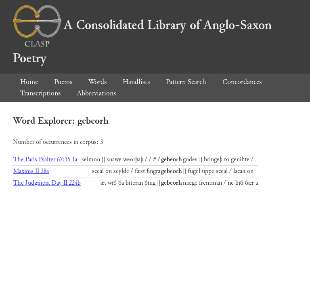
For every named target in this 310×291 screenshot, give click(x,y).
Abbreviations (96, 93)
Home (29, 82)
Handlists (136, 82)
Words (97, 82)
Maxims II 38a (31, 171)
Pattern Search (186, 82)
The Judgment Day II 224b (47, 183)
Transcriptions (40, 93)
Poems (63, 82)
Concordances (242, 82)
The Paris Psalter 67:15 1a (45, 159)
